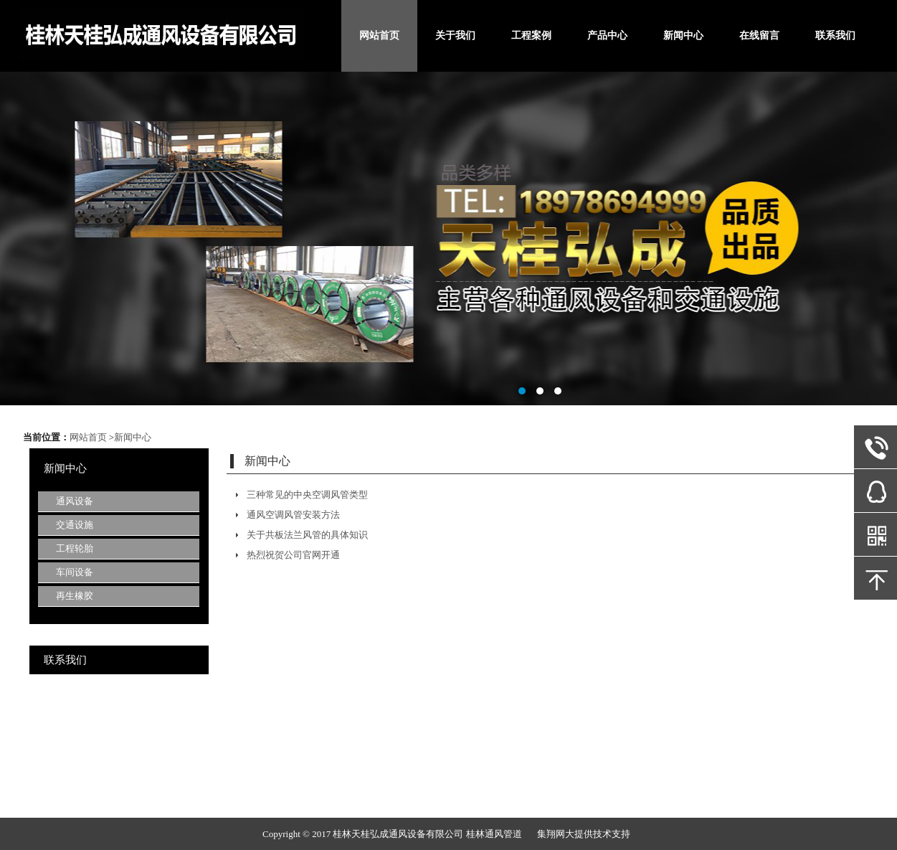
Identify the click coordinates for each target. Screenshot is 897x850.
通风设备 (74, 501)
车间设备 (74, 572)
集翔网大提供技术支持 (583, 833)
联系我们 (835, 35)
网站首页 (379, 35)
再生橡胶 (74, 595)
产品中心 (607, 35)
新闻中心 (683, 35)
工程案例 (531, 35)
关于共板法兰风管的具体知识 (307, 534)
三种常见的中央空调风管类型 (307, 494)
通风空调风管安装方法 (293, 514)
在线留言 (759, 35)
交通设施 (74, 524)
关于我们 (455, 35)
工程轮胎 (74, 548)
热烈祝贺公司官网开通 (293, 554)
